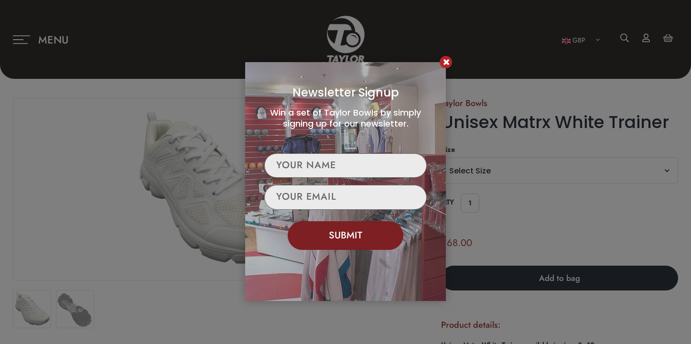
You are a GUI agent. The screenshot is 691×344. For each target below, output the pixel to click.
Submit (345, 235)
